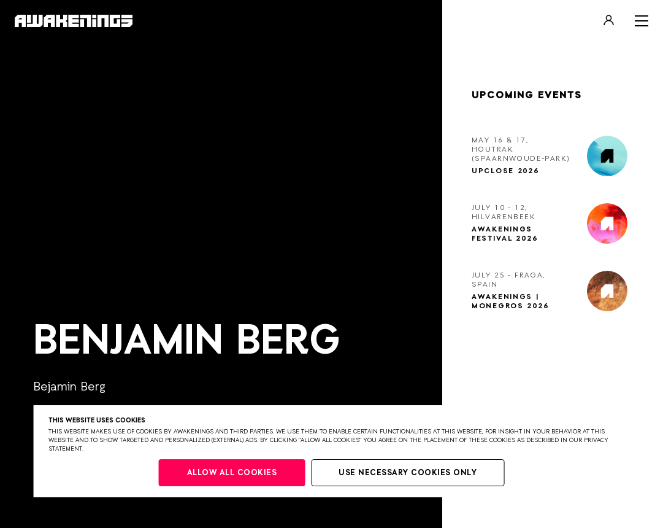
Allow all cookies (232, 473)
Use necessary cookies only (408, 473)
